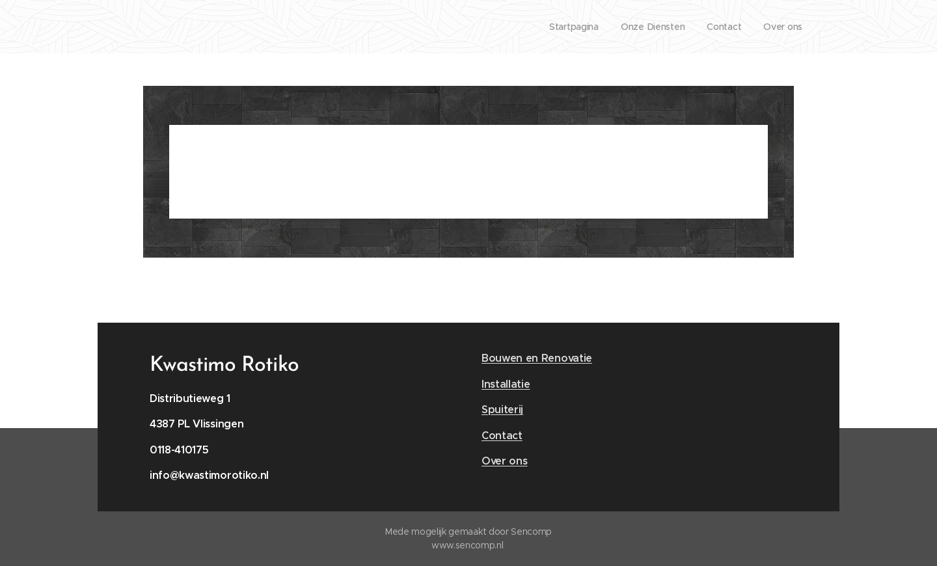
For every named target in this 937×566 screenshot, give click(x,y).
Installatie (506, 384)
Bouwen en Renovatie (537, 358)
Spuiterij (502, 409)
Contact (502, 435)
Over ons (504, 461)
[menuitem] (568, 26)
